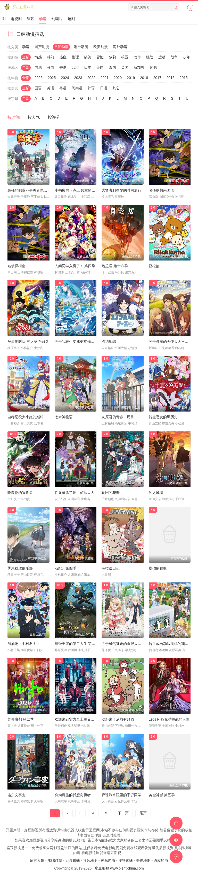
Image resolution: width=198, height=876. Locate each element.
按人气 (34, 117)
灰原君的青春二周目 (118, 417)
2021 (105, 78)
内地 (38, 67)
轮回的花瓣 (111, 493)
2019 (131, 78)
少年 (186, 57)
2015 (184, 78)
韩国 (50, 67)
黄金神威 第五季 (162, 795)
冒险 (100, 57)
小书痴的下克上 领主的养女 (77, 190)
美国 (100, 67)
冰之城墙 (156, 493)
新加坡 (139, 67)
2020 (118, 78)
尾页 (143, 813)
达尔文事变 (16, 795)
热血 (63, 57)
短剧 (71, 19)
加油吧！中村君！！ (23, 644)
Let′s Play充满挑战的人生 (169, 719)
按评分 (54, 117)
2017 (157, 78)
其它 (116, 88)
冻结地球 (109, 342)
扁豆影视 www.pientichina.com (119, 868)
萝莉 (112, 57)
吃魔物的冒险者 (20, 493)
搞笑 (87, 57)
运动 (162, 57)
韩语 (91, 88)
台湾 (75, 67)
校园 (124, 57)
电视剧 (16, 19)
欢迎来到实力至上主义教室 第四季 (82, 719)
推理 (75, 57)
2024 (65, 78)
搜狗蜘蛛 (125, 860)
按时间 (13, 117)
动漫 (42, 19)
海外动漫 (120, 47)
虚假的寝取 (158, 568)
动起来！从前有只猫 (118, 719)
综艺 (30, 19)
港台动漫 (81, 47)
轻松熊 (154, 266)
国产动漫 (42, 47)
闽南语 (77, 88)
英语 (50, 88)
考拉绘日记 (111, 568)
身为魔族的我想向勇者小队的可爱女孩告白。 (91, 795)
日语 (103, 88)
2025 (52, 78)
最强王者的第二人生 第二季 (77, 644)
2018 (144, 78)
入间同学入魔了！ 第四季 (75, 266)
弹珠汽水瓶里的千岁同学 (121, 795)
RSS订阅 (54, 860)
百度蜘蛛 (72, 860)
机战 (149, 57)
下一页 (123, 813)
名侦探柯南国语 (161, 190)
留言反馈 (37, 860)
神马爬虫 (108, 860)
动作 (137, 57)
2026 (39, 78)
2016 (171, 78)
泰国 (112, 67)
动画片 (57, 19)
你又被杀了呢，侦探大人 (74, 493)
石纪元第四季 (65, 568)
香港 (63, 67)
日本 (87, 67)
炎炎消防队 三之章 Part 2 (27, 342)
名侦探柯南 (16, 266)
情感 (38, 57)
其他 (153, 67)
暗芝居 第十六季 (115, 266)
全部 (25, 57)
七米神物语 (64, 417)
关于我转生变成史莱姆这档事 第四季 (84, 342)
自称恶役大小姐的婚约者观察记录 (34, 417)
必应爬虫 (161, 860)
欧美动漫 (100, 47)
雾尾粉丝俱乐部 (20, 568)
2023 (78, 78)
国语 (38, 88)
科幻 (50, 57)
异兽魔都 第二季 (20, 719)
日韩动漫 (61, 47)
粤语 (63, 88)
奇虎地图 (143, 860)
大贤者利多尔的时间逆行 (121, 190)
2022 (91, 78)
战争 (174, 57)
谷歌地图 (90, 860)
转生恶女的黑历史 (163, 417)
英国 (124, 67)
